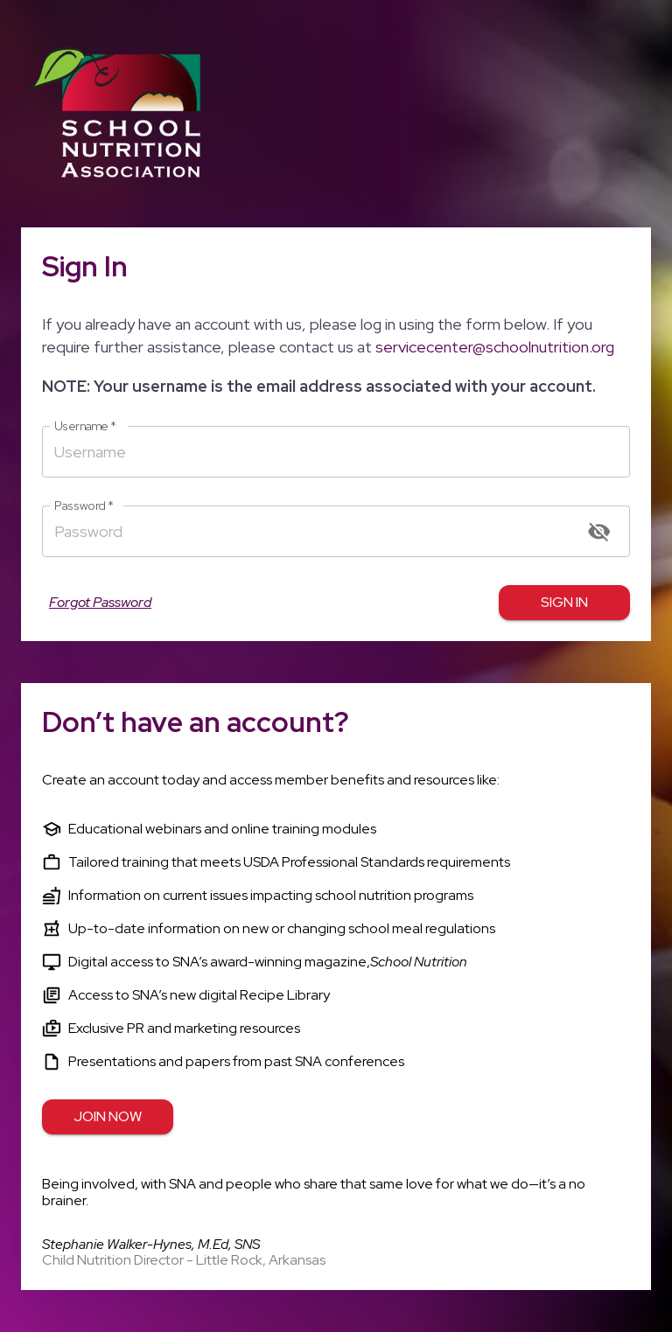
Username (85, 426)
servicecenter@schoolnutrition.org (494, 347)
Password (84, 506)
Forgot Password (100, 602)
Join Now (107, 1116)
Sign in (564, 602)
